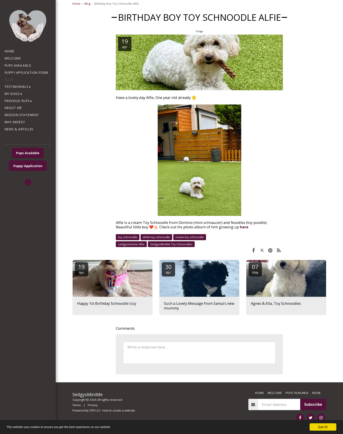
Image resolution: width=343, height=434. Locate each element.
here (244, 226)
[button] (18, 86)
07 (255, 268)
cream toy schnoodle (190, 237)
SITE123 (94, 410)
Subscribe (313, 404)
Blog (87, 4)
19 (81, 268)
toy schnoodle (127, 237)
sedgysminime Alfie (131, 244)
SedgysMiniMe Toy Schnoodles (171, 244)
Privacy (93, 405)
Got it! (323, 427)
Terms (76, 405)
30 (168, 268)
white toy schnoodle (156, 237)
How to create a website (118, 410)
